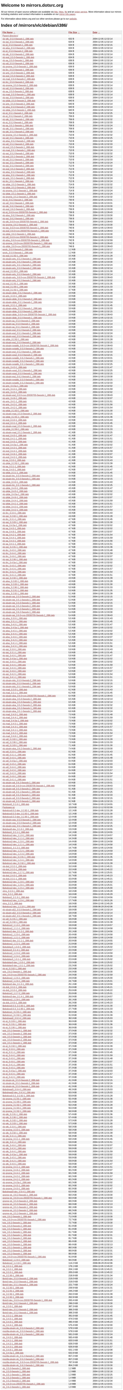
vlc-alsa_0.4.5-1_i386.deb (15, 631)
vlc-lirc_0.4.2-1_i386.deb (14, 572)
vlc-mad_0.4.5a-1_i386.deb (15, 721)
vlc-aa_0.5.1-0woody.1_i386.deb (18, 125)
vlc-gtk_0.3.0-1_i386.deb (14, 1127)
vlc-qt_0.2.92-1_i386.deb (14, 1046)
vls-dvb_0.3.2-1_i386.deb (14, 987)
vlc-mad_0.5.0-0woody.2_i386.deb (19, 79)
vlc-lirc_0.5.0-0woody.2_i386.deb (18, 82)
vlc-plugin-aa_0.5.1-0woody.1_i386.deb (21, 327)
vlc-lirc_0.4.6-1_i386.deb (14, 556)
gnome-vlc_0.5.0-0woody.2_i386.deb (20, 1201)
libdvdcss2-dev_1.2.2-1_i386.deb (18, 851)
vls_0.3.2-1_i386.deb (12, 1269)
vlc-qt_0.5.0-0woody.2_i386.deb (18, 51)
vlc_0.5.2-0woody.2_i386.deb (16, 1381)
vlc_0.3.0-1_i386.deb (12, 1306)
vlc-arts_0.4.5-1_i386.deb (15, 392)
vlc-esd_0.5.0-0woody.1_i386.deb (18, 57)
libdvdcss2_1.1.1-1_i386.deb (16, 928)
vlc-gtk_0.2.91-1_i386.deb (15, 1114)
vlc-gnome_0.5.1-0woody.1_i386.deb (20, 191)
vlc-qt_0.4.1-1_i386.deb (14, 1065)
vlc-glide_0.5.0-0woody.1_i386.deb (19, 110)
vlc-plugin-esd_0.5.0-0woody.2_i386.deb (22, 336)
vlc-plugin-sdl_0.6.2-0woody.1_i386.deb (21, 783)
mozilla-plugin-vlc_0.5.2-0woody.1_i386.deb (23, 1359)
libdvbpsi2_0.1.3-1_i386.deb (16, 897)
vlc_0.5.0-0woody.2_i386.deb (16, 1368)
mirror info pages (67, 14)
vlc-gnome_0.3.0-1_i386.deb (16, 1130)
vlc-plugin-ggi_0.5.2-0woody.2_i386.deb (21, 606)
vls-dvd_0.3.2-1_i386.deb (14, 866)
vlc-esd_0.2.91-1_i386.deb (15, 284)
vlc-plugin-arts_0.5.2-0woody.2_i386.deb (22, 259)
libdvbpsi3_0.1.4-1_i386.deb (16, 950)
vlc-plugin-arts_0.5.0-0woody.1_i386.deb (22, 274)
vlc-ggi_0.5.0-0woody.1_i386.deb (18, 42)
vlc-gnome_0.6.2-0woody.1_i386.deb (20, 225)
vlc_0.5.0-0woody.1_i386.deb (16, 1371)
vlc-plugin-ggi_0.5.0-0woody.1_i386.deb (21, 603)
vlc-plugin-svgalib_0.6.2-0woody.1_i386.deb (23, 358)
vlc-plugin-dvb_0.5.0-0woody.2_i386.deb (22, 680)
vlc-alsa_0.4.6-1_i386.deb (15, 637)
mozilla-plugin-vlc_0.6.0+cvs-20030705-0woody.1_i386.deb (30, 1362)
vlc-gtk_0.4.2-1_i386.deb (14, 1161)
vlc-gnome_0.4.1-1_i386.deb (16, 1167)
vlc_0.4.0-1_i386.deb (12, 1337)
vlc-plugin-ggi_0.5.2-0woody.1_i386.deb (21, 609)
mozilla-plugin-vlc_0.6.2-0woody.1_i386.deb (23, 1365)
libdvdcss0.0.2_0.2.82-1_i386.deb (18, 1096)
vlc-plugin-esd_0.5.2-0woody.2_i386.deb (22, 330)
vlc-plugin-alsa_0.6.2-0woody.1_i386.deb (22, 748)
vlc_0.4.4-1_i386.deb (12, 1325)
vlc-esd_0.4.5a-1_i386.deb (15, 445)
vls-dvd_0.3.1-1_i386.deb (14, 879)
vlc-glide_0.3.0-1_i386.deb (15, 482)
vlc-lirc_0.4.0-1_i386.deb (14, 550)
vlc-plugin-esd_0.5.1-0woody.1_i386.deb (22, 333)
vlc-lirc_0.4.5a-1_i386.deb (15, 562)
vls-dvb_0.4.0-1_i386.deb (14, 1003)
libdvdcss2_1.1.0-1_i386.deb (16, 925)
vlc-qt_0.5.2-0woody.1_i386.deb (18, 122)
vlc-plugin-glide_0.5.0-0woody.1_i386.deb (22, 318)
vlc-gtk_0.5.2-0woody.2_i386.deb (18, 132)
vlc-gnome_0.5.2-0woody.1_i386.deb (20, 135)
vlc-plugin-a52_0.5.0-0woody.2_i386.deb (22, 913)
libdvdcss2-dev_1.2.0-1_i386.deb (18, 841)
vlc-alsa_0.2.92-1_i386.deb (15, 593)
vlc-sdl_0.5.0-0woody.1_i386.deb (18, 63)
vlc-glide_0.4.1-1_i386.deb (15, 504)
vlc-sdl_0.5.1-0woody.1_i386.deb (18, 138)
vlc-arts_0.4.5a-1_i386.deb (15, 386)
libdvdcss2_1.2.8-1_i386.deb (16, 999)
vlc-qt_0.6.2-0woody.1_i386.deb (18, 200)
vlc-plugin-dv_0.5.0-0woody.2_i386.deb (21, 1080)
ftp (66, 12)
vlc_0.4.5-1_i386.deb (12, 1319)
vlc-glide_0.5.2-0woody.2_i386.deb (19, 187)
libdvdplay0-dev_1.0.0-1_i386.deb (18, 962)
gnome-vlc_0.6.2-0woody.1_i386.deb (20, 1195)
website (73, 19)
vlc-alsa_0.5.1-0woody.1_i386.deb (19, 175)
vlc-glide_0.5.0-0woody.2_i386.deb (19, 101)
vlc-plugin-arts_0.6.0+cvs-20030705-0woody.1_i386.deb (29, 277)
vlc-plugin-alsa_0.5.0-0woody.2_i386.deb (22, 699)
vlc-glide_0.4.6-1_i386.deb (15, 497)
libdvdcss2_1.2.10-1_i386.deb (17, 1263)
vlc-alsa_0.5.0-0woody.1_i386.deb (19, 48)
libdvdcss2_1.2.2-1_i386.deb (16, 944)
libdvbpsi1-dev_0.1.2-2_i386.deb (18, 931)
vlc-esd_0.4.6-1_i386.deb (14, 454)
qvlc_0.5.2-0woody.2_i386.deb (17, 1034)
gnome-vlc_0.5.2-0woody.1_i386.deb (20, 1213)
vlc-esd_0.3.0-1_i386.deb (14, 420)
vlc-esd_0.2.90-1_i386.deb (15, 287)
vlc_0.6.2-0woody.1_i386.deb (16, 1387)
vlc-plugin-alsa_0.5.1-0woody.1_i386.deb (22, 711)
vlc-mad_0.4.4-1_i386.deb (15, 717)
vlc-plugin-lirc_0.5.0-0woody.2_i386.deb (21, 476)
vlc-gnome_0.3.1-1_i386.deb (16, 1139)
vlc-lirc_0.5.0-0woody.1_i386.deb (18, 70)
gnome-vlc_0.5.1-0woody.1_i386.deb (20, 1207)
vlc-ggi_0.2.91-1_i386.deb (15, 547)
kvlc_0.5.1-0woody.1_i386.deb (17, 1232)
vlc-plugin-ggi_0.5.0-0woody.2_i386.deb (21, 596)
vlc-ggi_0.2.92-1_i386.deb (15, 578)
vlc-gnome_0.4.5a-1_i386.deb (17, 1182)
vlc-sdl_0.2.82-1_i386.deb (15, 739)
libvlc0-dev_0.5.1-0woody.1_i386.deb (20, 1285)
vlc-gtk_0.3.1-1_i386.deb (14, 1136)
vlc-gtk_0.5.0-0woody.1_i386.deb (18, 39)
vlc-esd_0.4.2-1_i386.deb (14, 457)
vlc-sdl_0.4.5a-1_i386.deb (15, 761)
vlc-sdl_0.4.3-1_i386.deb (14, 770)
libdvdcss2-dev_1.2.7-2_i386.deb (18, 872)
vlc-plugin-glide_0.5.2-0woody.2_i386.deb (22, 299)
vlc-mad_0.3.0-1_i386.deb (15, 690)
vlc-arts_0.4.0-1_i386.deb (15, 367)
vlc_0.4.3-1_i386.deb (12, 1347)
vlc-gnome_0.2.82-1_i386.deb (17, 1105)
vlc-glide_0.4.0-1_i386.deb (15, 488)
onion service (81, 12)
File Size (72, 32)
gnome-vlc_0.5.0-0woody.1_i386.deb (20, 1204)
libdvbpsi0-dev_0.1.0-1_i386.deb (18, 829)
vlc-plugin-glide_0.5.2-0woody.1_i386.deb (22, 308)
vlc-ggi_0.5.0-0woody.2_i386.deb (18, 98)
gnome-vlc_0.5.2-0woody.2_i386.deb (20, 1210)
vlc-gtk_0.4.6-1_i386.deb (14, 1145)
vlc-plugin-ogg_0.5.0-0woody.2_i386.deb (22, 823)
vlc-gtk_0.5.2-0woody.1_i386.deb (18, 119)
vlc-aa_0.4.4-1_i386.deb (14, 538)
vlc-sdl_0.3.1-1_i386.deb (14, 755)
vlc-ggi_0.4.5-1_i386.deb (14, 662)
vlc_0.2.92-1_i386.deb (13, 1294)
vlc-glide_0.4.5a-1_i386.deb (16, 494)
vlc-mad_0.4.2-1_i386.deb (15, 733)
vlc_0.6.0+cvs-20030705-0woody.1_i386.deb (24, 1384)
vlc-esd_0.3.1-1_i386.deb (14, 423)
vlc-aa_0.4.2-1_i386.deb (14, 535)
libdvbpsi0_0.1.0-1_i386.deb (16, 804)
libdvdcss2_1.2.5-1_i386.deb (16, 978)
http (56, 12)
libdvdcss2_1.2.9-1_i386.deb (16, 1260)
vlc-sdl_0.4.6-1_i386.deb (14, 776)
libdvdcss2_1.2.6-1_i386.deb (16, 981)
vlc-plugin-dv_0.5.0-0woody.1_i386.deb (21, 1086)
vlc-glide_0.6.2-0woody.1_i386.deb (19, 234)
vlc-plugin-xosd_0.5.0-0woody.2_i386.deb (22, 355)
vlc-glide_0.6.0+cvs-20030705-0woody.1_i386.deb (26, 246)
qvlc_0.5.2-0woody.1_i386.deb (17, 1031)
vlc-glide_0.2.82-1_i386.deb (16, 339)
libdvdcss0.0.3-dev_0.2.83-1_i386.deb (20, 814)
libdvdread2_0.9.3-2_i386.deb (17, 1018)
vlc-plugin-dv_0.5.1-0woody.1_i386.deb (21, 1083)
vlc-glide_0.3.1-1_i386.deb (15, 473)
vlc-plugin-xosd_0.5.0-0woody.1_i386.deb (22, 373)
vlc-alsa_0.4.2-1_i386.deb (15, 640)
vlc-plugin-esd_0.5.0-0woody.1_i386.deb (22, 342)
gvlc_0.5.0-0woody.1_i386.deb (17, 1244)
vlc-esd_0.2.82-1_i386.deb (15, 256)
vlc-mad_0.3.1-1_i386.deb (15, 693)
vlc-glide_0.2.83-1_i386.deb (16, 411)
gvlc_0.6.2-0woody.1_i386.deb (17, 1216)
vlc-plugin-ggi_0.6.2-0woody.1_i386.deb (21, 612)
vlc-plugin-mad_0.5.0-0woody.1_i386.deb (22, 426)
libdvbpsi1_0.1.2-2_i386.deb (16, 848)
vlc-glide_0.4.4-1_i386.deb (15, 501)
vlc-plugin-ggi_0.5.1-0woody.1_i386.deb (21, 600)
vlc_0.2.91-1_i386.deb (13, 1291)
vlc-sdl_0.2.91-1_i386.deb (15, 919)
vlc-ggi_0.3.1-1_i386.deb (14, 652)
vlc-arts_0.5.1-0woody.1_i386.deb (18, 178)
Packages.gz (9, 807)
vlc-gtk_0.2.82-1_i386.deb (15, 1120)
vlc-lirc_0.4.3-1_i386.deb (14, 569)
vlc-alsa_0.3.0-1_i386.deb (15, 618)
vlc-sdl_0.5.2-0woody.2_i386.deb (18, 144)
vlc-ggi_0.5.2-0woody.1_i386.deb (18, 153)
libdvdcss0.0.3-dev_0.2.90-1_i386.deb (20, 817)
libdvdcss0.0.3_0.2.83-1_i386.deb (18, 1006)
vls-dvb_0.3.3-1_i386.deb (14, 990)
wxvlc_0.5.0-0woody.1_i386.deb (18, 253)
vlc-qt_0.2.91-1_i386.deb (14, 1024)
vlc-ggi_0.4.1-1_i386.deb (14, 677)
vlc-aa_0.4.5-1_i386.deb (14, 528)
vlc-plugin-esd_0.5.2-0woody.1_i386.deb (22, 352)
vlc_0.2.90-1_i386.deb (13, 1275)
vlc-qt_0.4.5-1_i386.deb (14, 1068)
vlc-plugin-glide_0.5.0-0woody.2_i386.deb (22, 311)
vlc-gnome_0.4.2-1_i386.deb (16, 1179)
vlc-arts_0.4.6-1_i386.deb (15, 398)
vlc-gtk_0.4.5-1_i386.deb (14, 1157)
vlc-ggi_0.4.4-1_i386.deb (14, 665)
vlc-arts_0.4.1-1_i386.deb (15, 401)
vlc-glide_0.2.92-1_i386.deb (16, 463)
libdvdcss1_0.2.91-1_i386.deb (17, 1012)
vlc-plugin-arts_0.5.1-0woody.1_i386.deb (22, 265)
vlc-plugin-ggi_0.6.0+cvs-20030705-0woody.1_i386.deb (29, 615)
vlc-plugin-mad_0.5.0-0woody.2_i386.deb (22, 414)
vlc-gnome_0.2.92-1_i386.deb (17, 1111)
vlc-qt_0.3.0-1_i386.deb (14, 1049)
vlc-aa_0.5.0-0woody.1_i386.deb (18, 60)
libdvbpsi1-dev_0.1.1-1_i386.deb (18, 941)
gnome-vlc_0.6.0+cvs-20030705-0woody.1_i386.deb (27, 1198)
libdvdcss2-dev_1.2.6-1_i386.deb (18, 885)
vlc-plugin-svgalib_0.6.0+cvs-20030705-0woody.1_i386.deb (30, 345)
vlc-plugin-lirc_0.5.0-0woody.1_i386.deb (21, 479)
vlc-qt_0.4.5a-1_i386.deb (14, 1071)
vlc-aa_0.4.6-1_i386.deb (14, 532)
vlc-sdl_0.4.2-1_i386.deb (14, 773)
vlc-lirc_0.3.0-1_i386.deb (14, 513)
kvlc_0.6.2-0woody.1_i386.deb (17, 1223)
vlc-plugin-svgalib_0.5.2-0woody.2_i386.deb (23, 361)
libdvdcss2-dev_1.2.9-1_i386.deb (18, 900)
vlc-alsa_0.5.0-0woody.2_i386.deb (19, 107)
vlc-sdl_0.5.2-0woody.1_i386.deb (18, 160)
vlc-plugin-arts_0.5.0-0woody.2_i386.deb (22, 268)
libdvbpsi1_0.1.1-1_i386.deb (16, 832)
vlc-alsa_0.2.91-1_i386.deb (15, 590)
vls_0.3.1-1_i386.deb (12, 1266)
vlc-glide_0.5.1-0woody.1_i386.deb (19, 194)
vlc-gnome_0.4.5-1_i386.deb (16, 1185)
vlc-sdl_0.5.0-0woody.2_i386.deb (18, 88)
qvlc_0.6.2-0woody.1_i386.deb (17, 972)
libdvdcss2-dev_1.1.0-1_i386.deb (18, 835)
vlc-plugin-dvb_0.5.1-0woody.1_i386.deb (22, 686)
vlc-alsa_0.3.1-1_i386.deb (15, 621)
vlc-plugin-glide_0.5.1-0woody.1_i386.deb (22, 302)
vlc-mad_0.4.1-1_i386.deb (15, 730)
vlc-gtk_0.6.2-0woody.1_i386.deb (18, 206)
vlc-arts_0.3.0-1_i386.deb (15, 296)
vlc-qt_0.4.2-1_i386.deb (14, 1077)
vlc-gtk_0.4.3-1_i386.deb (14, 1148)
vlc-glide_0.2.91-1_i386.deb (16, 417)
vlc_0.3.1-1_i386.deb (12, 1316)
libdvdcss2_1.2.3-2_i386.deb (16, 953)
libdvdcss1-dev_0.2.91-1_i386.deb (19, 857)
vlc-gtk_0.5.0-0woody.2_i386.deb (18, 54)
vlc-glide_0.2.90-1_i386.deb (16, 429)
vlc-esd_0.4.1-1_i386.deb (14, 438)
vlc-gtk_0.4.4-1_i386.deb (14, 1151)
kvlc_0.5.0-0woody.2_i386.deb (17, 1226)
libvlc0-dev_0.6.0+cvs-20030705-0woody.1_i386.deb (27, 1300)
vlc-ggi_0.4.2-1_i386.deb (14, 674)
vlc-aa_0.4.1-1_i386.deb (14, 544)
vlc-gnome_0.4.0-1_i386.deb (16, 1188)
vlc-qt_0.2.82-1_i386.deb (14, 968)
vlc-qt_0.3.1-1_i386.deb (14, 1052)
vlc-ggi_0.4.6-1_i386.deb (14, 671)
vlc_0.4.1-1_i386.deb (12, 1340)
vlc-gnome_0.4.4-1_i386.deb (16, 1173)
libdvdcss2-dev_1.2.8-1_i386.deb (18, 882)
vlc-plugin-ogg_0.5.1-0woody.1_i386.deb (22, 826)
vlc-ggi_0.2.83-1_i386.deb (15, 522)
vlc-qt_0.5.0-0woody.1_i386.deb (18, 45)
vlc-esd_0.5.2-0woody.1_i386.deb (18, 147)
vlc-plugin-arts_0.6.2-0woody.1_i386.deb (22, 262)
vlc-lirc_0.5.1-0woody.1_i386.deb (18, 181)
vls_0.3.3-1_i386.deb (12, 1272)
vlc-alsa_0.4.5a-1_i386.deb (15, 627)
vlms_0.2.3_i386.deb (12, 903)
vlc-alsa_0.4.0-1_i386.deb (15, 624)
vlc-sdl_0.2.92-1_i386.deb (15, 922)
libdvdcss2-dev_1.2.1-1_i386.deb (18, 844)
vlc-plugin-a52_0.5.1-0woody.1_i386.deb (22, 916)
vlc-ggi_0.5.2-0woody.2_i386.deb (18, 166)
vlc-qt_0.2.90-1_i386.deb (14, 1027)
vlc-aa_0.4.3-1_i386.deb (14, 541)
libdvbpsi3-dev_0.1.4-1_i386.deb (18, 996)
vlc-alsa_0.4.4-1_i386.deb (15, 634)
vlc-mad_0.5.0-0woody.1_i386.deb (19, 94)
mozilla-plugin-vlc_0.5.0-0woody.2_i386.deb (23, 1328)
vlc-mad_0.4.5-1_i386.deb (15, 724)
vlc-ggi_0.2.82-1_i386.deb (15, 516)
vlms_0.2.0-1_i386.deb (13, 891)
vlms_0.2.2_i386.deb (12, 894)
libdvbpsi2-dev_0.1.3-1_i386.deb (18, 984)
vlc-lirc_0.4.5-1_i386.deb (14, 566)
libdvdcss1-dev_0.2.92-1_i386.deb (19, 863)
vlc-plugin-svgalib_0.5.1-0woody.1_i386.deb (23, 364)
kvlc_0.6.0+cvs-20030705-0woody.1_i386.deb (24, 1220)
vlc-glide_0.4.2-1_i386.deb (15, 510)
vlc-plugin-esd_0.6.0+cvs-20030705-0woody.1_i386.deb (29, 395)
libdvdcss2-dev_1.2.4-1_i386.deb (18, 860)
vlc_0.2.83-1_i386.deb (13, 1288)
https (61, 12)
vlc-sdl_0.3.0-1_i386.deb (14, 752)
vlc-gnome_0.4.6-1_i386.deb (16, 1170)
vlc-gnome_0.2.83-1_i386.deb (17, 1108)
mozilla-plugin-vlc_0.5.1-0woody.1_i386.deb (23, 1334)
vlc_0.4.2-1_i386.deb (12, 1344)
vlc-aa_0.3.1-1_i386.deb (14, 466)
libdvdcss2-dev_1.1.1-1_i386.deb (18, 838)
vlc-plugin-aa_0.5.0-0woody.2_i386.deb (21, 321)
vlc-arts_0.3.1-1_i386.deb (15, 305)
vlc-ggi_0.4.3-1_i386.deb (14, 668)
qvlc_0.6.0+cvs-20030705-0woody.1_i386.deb (24, 975)
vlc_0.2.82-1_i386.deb (13, 1297)
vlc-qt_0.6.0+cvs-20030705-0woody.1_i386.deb (25, 212)
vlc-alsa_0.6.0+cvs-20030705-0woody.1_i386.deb (26, 240)
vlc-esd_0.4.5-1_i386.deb (14, 442)
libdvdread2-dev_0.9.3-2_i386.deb (19, 1092)
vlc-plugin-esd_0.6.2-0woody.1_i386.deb (22, 376)
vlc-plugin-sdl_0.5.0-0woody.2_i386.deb (21, 798)
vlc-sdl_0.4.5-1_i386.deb (14, 764)
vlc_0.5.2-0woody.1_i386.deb (16, 1378)
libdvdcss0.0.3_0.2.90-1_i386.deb (18, 1009)
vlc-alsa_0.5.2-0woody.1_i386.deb (19, 141)
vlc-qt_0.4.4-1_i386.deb (14, 1055)
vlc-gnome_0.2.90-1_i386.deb (17, 1102)
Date (95, 32)
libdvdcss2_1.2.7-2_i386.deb (16, 993)
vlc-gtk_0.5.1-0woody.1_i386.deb (18, 129)
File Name (8, 32)
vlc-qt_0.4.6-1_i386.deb (14, 1062)
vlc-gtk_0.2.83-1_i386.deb (15, 1123)
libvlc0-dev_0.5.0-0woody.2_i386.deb (20, 1278)
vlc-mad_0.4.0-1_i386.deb (15, 714)
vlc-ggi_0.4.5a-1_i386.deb (15, 659)
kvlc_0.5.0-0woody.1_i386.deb (17, 1229)
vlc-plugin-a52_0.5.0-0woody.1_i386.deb (22, 910)
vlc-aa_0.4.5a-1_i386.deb (15, 525)
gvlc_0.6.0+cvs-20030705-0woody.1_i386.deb (24, 1257)
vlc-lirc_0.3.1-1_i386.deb (14, 519)
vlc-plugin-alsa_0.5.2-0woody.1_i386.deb (22, 708)
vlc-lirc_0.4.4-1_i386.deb (14, 553)
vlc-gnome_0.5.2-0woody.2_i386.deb (20, 197)
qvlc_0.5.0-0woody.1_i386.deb (17, 1037)
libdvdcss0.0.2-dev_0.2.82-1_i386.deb (20, 810)
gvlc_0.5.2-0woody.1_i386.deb (17, 1254)
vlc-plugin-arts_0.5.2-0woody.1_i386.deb (22, 280)
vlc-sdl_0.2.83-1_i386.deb (15, 745)
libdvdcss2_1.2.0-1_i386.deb (16, 934)
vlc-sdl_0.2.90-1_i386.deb (15, 742)
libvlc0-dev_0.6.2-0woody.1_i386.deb (20, 1303)
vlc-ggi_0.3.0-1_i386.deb (14, 649)
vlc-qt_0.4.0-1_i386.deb (14, 1058)
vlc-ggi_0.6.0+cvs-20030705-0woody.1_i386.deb (25, 228)
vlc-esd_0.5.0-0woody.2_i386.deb (18, 76)
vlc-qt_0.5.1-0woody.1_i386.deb (18, 113)
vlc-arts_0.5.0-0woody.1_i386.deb (18, 73)
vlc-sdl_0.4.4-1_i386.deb (14, 767)
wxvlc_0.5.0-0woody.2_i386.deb (18, 249)
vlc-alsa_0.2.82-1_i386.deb (15, 581)
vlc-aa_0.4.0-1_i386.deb (14, 470)
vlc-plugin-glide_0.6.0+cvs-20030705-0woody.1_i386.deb (29, 314)
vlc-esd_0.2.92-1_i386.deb (15, 290)
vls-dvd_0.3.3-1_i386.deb (14, 869)
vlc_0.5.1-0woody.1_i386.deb (16, 1375)
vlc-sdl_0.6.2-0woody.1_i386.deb (18, 203)
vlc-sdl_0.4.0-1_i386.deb (14, 758)
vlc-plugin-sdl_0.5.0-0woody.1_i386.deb (21, 801)
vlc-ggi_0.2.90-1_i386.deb (15, 559)
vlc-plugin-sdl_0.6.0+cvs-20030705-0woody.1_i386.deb (29, 786)
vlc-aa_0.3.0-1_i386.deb (14, 460)
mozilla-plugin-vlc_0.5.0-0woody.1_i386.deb (23, 1331)
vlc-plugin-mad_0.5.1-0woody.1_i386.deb (22, 432)
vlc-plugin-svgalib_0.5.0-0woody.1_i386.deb (23, 380)
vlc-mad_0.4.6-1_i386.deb (15, 736)
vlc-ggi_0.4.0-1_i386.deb (14, 655)
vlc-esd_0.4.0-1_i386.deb (14, 435)
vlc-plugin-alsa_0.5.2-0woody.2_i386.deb (22, 705)
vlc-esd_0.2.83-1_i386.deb (15, 271)
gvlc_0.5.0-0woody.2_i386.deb (17, 1241)
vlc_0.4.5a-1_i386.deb (13, 1353)
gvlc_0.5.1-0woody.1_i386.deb (17, 1247)
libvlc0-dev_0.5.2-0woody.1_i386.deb (20, 1313)
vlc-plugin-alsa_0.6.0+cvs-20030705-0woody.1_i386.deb (29, 696)
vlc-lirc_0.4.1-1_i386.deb (14, 575)
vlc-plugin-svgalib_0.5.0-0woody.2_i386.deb (23, 349)
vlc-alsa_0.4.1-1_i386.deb (15, 643)
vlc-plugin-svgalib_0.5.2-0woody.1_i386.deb (23, 383)
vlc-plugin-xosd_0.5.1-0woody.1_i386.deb (22, 370)
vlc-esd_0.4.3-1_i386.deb (14, 448)
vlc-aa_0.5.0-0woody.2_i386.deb (18, 91)
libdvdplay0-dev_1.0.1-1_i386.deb (18, 965)
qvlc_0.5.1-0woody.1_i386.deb (17, 1043)
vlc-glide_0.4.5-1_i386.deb (15, 491)
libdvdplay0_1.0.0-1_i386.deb (16, 947)
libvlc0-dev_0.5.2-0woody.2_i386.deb (20, 1309)
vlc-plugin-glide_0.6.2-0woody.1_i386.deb (22, 293)
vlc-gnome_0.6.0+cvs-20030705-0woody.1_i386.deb (27, 243)
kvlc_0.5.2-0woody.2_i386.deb (17, 1238)
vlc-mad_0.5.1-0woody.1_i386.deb (19, 150)
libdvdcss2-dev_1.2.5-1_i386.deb (18, 888)
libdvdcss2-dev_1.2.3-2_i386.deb (18, 854)
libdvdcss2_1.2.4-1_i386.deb (16, 956)
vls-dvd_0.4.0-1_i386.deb (14, 875)
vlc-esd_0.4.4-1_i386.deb (14, 451)
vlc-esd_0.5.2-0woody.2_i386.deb (18, 169)
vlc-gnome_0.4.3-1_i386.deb (16, 1176)
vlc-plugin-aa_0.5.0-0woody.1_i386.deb (21, 324)
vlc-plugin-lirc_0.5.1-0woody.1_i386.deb (21, 485)
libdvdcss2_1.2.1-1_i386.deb (16, 937)
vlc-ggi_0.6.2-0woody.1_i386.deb (18, 218)
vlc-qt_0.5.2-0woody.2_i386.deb (18, 116)
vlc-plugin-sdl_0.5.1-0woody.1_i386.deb (21, 792)
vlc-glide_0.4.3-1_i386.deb (15, 507)
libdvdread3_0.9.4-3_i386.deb (17, 1089)
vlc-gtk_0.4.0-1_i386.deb (14, 1164)
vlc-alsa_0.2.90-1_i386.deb (15, 587)
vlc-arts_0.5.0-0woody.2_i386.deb (18, 104)
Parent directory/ (10, 36)
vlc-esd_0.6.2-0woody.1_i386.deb (18, 209)
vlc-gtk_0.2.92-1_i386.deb (15, 1133)
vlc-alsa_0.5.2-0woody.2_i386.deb (19, 172)
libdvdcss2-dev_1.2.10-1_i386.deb (19, 906)
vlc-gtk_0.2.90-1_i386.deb (15, 1117)
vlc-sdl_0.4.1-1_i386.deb (14, 779)
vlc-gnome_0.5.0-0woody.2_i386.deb (20, 85)
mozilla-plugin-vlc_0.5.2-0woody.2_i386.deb (23, 1356)
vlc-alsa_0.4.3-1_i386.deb (15, 646)
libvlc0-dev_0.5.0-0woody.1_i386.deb (20, 1282)
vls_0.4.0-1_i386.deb (12, 1322)
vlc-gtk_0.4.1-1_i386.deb (14, 1142)
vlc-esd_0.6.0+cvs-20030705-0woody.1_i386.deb (26, 231)
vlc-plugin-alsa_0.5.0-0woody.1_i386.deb (22, 702)
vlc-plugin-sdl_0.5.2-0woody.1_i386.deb (21, 795)
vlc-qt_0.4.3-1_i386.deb (14, 1074)
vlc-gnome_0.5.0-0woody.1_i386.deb (20, 66)
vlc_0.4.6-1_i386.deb (12, 1350)
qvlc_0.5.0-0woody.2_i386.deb (17, 1040)
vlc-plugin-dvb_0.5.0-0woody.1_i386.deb (22, 683)
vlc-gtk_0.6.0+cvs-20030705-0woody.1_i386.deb (25, 222)
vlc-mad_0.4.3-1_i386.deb (15, 727)
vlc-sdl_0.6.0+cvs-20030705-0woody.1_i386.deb (25, 237)
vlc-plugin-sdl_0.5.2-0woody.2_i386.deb (21, 789)
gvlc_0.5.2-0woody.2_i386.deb (17, 1251)
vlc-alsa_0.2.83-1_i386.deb (15, 584)
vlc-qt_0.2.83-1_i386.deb (14, 1021)
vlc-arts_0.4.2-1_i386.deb (15, 407)
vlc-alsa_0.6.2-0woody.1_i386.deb (19, 215)
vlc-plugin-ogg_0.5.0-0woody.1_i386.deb (22, 820)
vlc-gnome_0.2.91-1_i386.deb (17, 1099)
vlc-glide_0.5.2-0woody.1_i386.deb (19, 184)
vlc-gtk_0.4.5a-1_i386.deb (15, 1154)
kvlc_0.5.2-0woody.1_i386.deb (17, 1235)
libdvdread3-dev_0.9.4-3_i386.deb (19, 1192)
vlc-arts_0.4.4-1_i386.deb (15, 389)
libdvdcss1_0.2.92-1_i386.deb (17, 1015)
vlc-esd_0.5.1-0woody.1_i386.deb (18, 156)
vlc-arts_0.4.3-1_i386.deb (15, 404)
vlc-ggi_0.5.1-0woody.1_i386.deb (18, 163)
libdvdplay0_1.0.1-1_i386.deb (16, 959)
